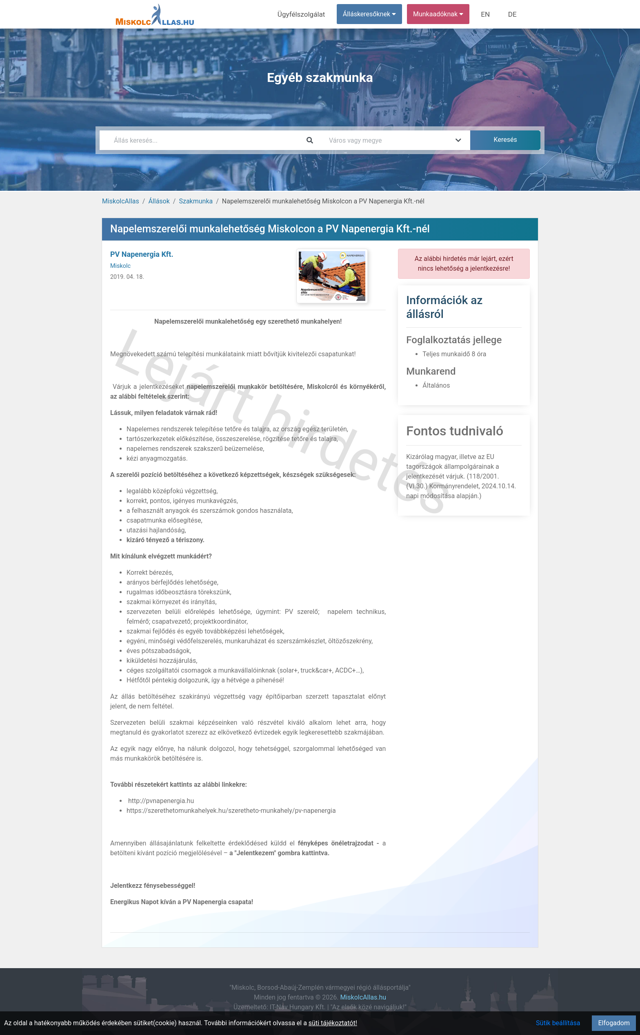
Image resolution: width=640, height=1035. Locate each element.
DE (513, 14)
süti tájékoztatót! (333, 1023)
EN (488, 14)
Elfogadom (614, 1023)
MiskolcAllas (120, 201)
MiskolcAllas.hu (363, 997)
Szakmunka (196, 201)
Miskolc (120, 266)
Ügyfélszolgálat (306, 14)
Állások (158, 201)
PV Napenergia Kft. (141, 254)
